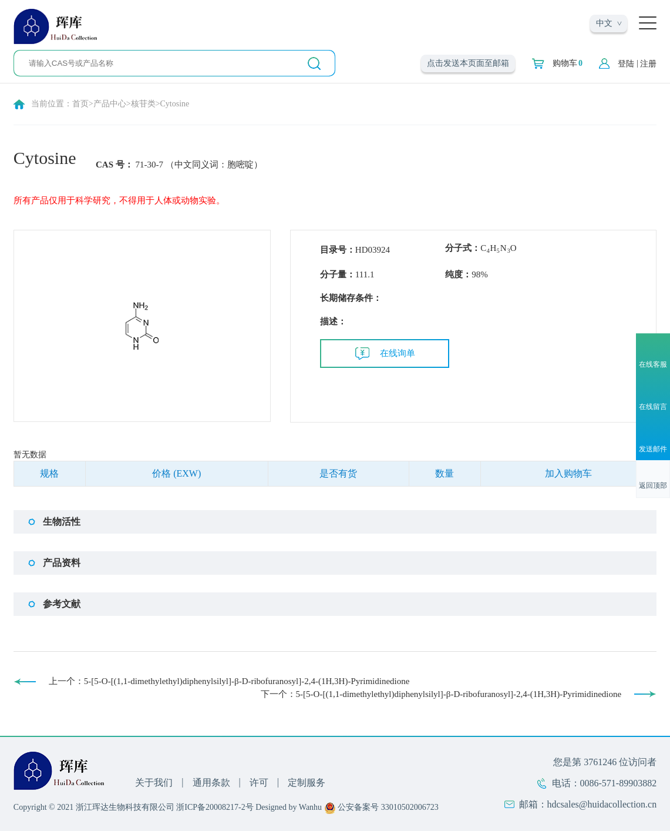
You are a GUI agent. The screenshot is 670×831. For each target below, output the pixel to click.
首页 (80, 103)
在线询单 (397, 353)
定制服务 (306, 783)
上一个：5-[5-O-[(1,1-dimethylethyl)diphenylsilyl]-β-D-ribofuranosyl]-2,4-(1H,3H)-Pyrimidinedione (229, 681)
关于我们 (154, 783)
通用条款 (211, 783)
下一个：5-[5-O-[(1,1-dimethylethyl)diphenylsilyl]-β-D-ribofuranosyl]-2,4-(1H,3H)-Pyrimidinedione (441, 694)
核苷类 (143, 103)
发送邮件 (653, 449)
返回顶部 (653, 486)
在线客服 (653, 364)
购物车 (568, 63)
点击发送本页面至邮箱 (468, 63)
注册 (648, 63)
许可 (259, 783)
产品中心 (109, 103)
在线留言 (653, 407)
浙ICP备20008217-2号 (214, 807)
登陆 (626, 63)
